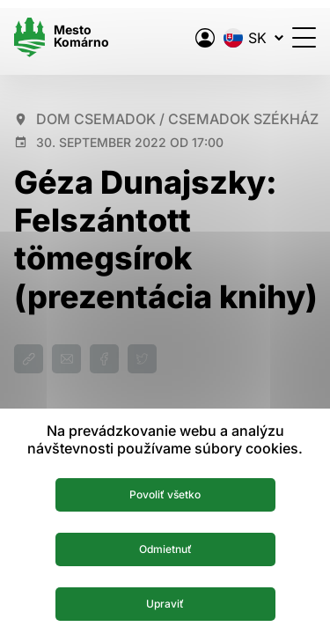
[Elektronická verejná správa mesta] (205, 38)
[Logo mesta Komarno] (61, 37)
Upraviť (165, 603)
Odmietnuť (165, 549)
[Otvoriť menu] (304, 37)
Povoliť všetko (165, 494)
